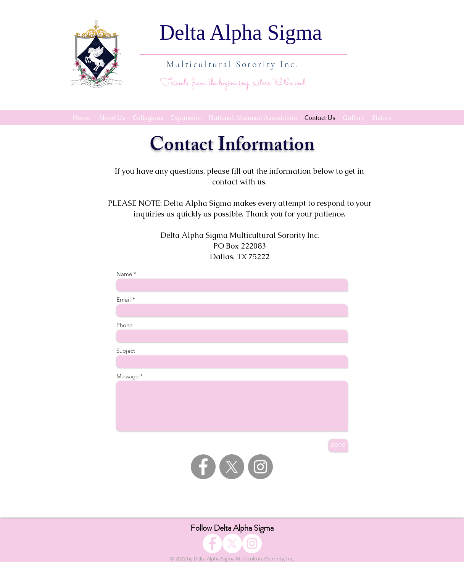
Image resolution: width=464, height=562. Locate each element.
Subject (125, 351)
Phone (124, 325)
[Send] (338, 445)
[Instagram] (252, 543)
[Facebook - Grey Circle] (203, 466)
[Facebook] (212, 543)
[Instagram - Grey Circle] (260, 466)
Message (127, 376)
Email (123, 299)
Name (124, 274)
